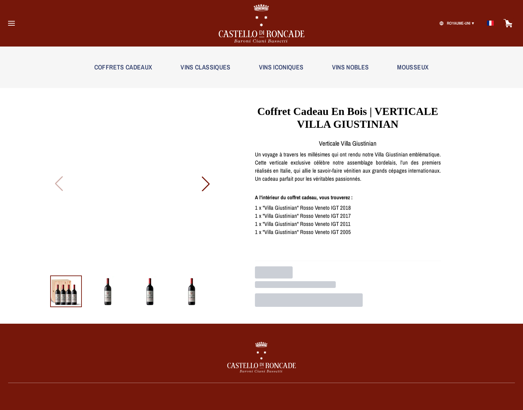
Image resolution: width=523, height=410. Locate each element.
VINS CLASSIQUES (205, 67)
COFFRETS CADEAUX (123, 67)
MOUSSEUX (413, 67)
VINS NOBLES (350, 67)
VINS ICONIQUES (281, 67)
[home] (261, 23)
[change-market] (456, 23)
